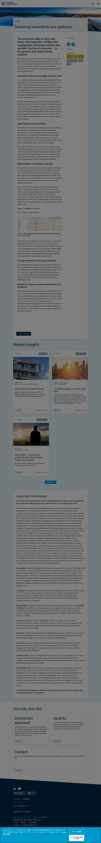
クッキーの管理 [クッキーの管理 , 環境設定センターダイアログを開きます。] (76, 832)
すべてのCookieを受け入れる (76, 838)
